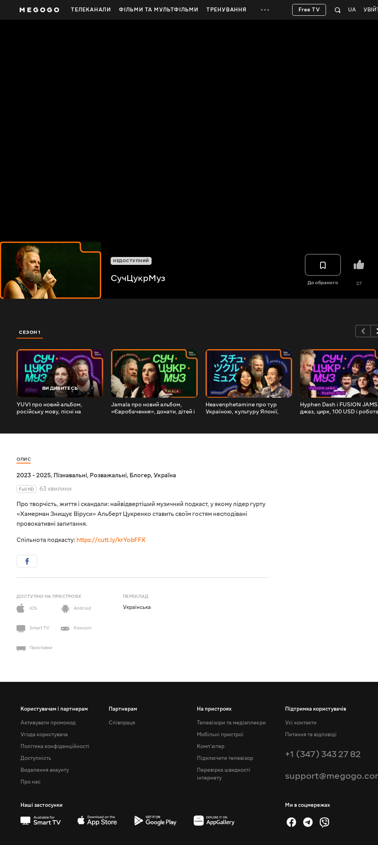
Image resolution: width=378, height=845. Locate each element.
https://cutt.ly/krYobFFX (111, 540)
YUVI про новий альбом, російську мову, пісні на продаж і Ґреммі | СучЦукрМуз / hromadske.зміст (58, 408)
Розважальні (108, 475)
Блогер (140, 475)
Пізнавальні (70, 475)
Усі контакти (301, 722)
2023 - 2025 (34, 475)
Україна (165, 475)
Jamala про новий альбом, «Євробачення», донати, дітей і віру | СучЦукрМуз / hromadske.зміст (153, 408)
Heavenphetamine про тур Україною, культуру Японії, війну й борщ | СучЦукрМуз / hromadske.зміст (245, 408)
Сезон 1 (30, 332)
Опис (24, 459)
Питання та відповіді (311, 734)
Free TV (309, 9)
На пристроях (214, 709)
